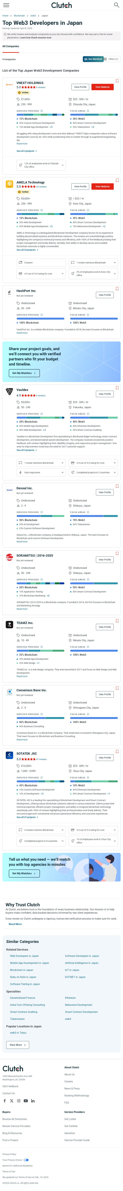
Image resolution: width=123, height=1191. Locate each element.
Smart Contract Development (81, 1011)
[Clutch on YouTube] (26, 1101)
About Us (69, 1074)
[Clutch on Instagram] (18, 1101)
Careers (68, 1081)
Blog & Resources (12, 1133)
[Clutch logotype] (12, 1068)
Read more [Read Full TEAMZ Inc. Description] (22, 676)
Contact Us (8, 1093)
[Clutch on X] (11, 1101)
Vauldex (22, 390)
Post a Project (10, 1140)
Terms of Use (8, 1171)
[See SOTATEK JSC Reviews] (28, 759)
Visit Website (103, 87)
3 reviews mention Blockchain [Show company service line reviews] (39, 830)
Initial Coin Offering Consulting (27, 1004)
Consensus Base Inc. (31, 690)
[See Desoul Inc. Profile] (9, 490)
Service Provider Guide (77, 1140)
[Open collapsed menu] (6, 5)
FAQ (66, 1102)
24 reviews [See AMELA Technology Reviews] (41, 186)
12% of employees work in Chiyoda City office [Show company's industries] (41, 165)
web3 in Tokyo (18, 1032)
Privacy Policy (9, 1154)
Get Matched (95, 59)
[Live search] (117, 5)
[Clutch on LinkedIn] (33, 1101)
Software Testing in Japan (25, 984)
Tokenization (17, 1018)
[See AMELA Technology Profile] (9, 184)
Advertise (69, 1133)
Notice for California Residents (17, 1165)
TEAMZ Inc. (24, 623)
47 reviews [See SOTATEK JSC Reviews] (41, 759)
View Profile (80, 87)
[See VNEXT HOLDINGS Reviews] (28, 87)
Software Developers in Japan (82, 955)
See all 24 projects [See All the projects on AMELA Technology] (26, 250)
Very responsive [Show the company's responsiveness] (32, 472)
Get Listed (70, 1119)
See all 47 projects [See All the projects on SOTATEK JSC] (26, 817)
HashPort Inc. (26, 291)
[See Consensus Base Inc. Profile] (9, 692)
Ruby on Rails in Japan (23, 977)
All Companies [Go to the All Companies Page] (10, 46)
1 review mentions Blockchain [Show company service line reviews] (91, 262)
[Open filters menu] (111, 59)
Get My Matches (22, 373)
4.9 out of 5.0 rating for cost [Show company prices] (38, 273)
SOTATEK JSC (26, 753)
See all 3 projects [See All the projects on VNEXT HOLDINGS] (25, 151)
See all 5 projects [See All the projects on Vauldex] (25, 450)
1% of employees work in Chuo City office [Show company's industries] (94, 841)
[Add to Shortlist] (117, 81)
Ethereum (70, 997)
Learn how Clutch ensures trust (35, 37)
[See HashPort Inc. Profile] (9, 292)
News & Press (72, 1088)
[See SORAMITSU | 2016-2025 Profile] (9, 557)
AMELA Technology (30, 182)
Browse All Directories (14, 1119)
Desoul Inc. (24, 488)
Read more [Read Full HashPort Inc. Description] (22, 333)
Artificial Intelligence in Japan (81, 963)
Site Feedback (10, 1086)
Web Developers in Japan (24, 955)
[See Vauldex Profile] (9, 391)
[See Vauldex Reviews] (28, 395)
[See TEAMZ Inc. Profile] (9, 624)
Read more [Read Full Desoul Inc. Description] (22, 541)
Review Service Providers (16, 1126)
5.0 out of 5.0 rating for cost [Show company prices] (90, 463)
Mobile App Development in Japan (29, 963)
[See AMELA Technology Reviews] (28, 186)
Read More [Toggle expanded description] (15, 924)
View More (16, 1044)
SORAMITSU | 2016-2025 (34, 555)
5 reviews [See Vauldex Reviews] (40, 395)
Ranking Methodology (76, 1095)
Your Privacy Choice (12, 1160)
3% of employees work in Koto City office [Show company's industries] (93, 274)
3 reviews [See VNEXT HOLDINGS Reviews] (40, 87)
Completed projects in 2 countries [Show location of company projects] (93, 472)
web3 (68, 1018)
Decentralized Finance (22, 997)
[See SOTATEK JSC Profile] (9, 755)
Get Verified (70, 1126)
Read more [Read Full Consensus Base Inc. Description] (22, 739)
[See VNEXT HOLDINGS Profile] (9, 84)
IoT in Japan (72, 970)
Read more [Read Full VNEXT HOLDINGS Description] (22, 143)
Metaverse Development (78, 1004)
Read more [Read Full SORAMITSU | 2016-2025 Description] (22, 609)
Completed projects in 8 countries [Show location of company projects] (40, 841)
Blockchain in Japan (21, 970)
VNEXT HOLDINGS (29, 83)
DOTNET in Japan (75, 977)
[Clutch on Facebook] (4, 1101)
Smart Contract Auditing (23, 1011)
